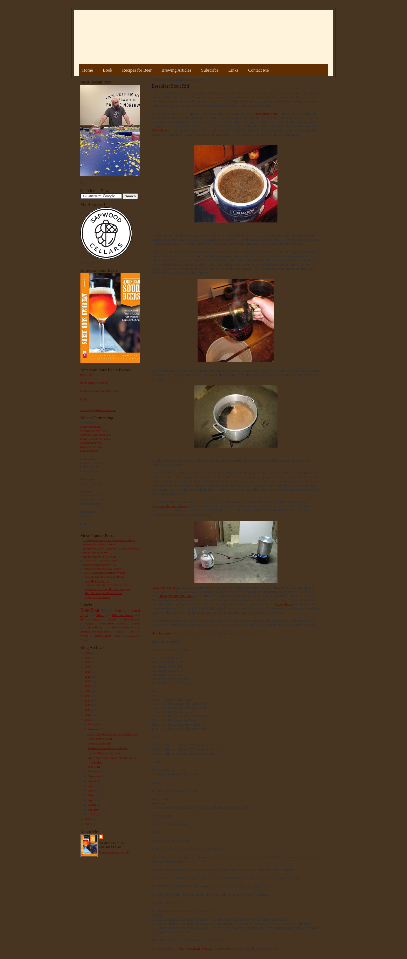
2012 (88, 705)
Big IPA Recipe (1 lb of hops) (100, 556)
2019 (88, 671)
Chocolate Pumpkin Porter (169, 506)
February (93, 809)
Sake (118, 635)
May (91, 795)
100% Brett (106, 623)
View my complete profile (114, 851)
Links (233, 70)
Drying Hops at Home (97, 597)
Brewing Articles (176, 70)
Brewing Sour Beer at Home (99, 544)
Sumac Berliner (89, 450)
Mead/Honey (95, 627)
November (94, 729)
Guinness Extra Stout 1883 (95, 434)
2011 (88, 710)
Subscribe (210, 70)
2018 (88, 676)
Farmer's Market (102, 635)
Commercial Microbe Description (99, 390)
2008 (88, 819)
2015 (88, 690)
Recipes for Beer (137, 70)
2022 (88, 662)
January (93, 814)
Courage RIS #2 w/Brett (94, 430)
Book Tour (86, 374)
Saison (96, 619)
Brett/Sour (89, 610)
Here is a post (161, 633)
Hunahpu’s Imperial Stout (176, 596)
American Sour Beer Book (95, 631)
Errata (83, 398)
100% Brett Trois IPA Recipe (100, 560)
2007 (88, 823)
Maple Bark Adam (91, 446)
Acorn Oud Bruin (90, 426)
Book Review (131, 619)
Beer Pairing (131, 636)
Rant (119, 631)
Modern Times (122, 615)
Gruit (131, 631)
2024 (88, 652)
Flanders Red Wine (91, 442)
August (92, 780)
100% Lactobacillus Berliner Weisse (104, 572)
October (93, 771)
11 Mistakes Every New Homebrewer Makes (109, 540)
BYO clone (159, 130)
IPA (82, 619)
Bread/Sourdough (122, 627)
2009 (88, 719)
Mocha (225, 948)
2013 (88, 700)
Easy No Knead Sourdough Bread (104, 576)
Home (87, 70)
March (92, 804)
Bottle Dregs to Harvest (94, 382)
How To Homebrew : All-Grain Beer (106, 584)
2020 (88, 667)
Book (107, 70)
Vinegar (83, 639)
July (91, 785)
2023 (88, 657)
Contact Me (258, 70)
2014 (88, 695)
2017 (88, 681)
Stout (100, 615)
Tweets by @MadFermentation (98, 410)
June (91, 790)
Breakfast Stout (266, 114)
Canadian (193, 948)
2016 (88, 686)
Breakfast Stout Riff (99, 743)
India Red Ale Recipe (96, 580)
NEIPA (111, 619)
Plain (181, 948)
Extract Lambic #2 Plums (95, 438)
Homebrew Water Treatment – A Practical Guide (111, 548)
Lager (89, 623)
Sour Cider (93, 766)
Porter (123, 623)
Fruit (117, 611)
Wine (137, 623)
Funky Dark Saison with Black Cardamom (112, 733)
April (91, 800)
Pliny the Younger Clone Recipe (103, 593)
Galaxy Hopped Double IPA (99, 564)
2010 (88, 714)
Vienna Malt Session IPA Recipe (102, 568)
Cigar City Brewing (165, 587)
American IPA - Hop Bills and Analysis (107, 588)
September (94, 776)
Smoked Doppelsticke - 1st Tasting (107, 748)
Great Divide (284, 604)
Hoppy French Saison (95, 552)
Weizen (84, 635)
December (94, 724)
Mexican (207, 948)
